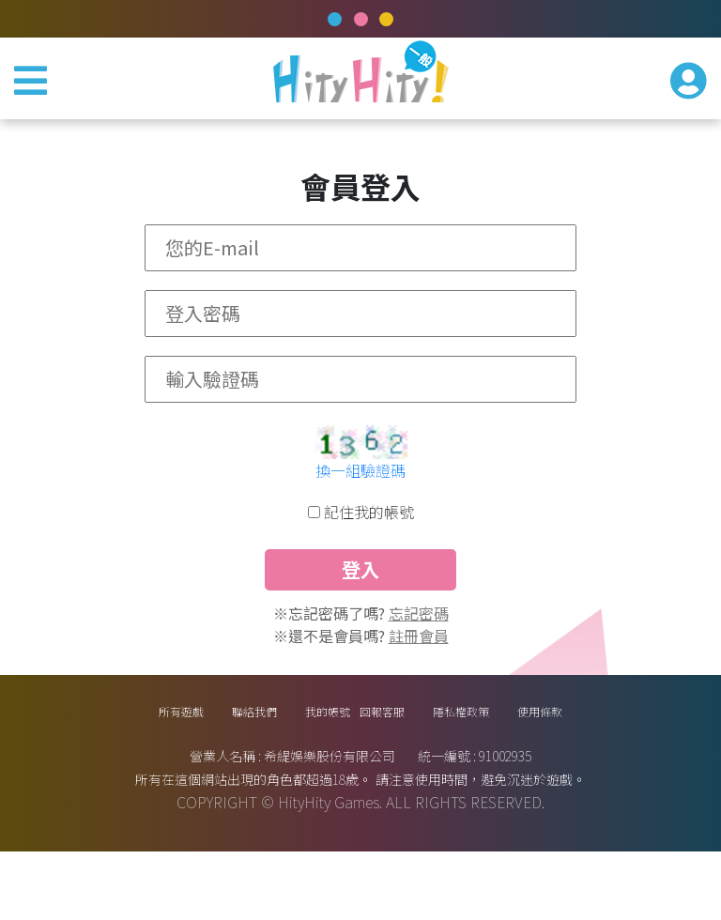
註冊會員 (419, 686)
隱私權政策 (518, 771)
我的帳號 (299, 771)
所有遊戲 (89, 771)
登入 (360, 596)
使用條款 (632, 771)
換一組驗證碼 (360, 481)
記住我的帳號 (369, 523)
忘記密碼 (419, 663)
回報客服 (404, 771)
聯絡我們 (194, 771)
